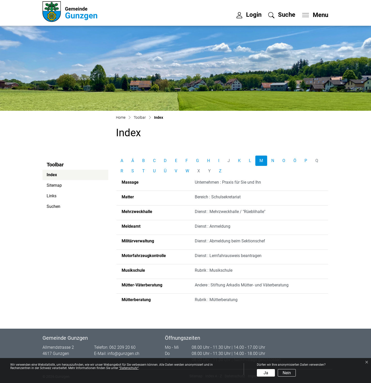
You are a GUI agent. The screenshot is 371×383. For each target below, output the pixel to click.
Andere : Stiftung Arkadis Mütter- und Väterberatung (242, 285)
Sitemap (54, 185)
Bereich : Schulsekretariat (218, 196)
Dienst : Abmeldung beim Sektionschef (230, 241)
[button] (282, 14)
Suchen (53, 206)
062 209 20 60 (122, 347)
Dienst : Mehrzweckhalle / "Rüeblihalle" (230, 211)
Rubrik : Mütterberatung (216, 299)
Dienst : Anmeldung (212, 226)
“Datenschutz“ (129, 368)
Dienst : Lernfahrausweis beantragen (228, 255)
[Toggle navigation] (313, 13)
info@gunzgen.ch (123, 353)
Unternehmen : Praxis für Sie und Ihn (228, 182)
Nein (287, 372)
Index (60, 176)
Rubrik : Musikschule (213, 270)
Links (51, 195)
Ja (266, 372)
